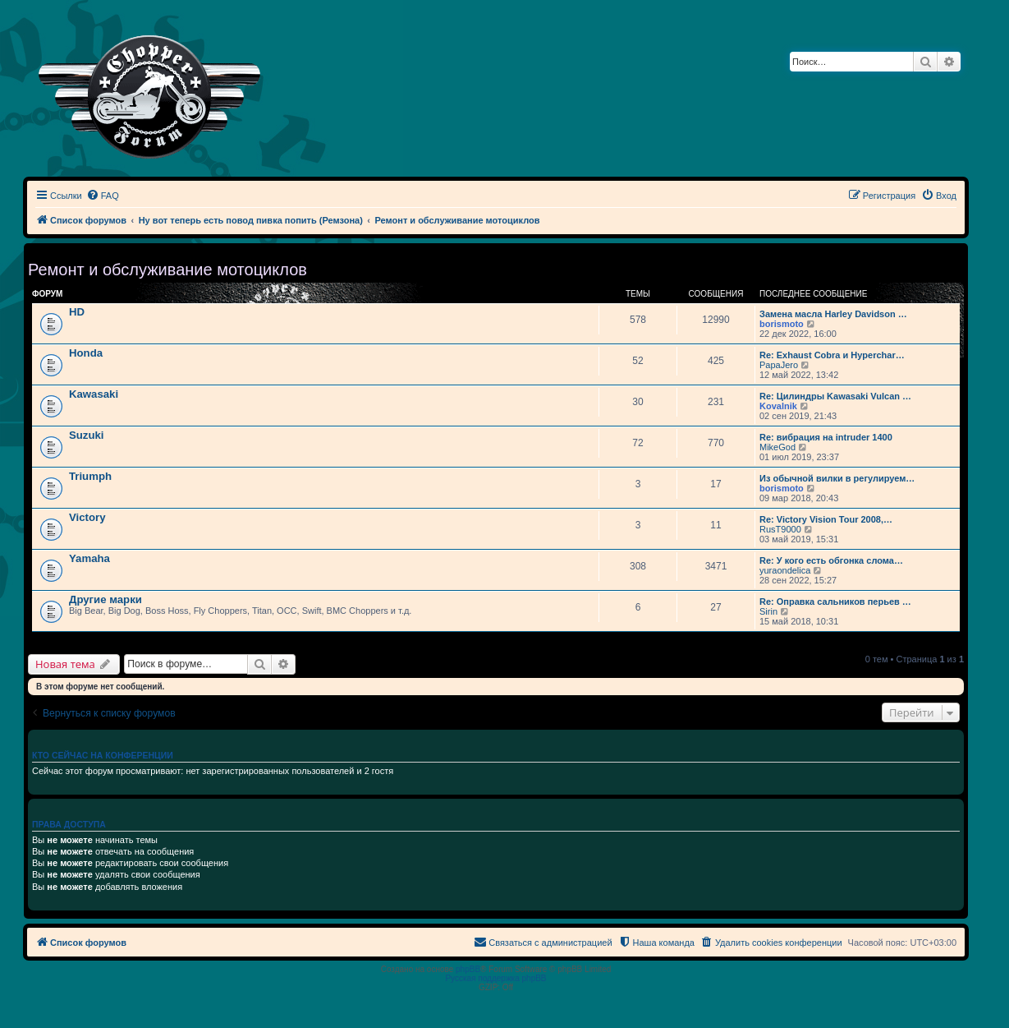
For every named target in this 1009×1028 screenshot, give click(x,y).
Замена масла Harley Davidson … (833, 314)
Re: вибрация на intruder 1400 (825, 437)
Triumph (90, 476)
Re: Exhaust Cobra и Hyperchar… (832, 355)
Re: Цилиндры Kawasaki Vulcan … (835, 396)
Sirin (768, 611)
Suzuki (86, 435)
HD (77, 312)
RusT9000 (780, 529)
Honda (86, 353)
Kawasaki (93, 394)
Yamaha (89, 558)
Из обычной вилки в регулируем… (837, 478)
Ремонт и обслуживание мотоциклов (167, 269)
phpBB (468, 969)
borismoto (781, 324)
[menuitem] (102, 195)
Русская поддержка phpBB (495, 978)
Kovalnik (778, 406)
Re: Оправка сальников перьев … (835, 601)
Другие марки (105, 599)
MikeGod (777, 447)
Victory (87, 517)
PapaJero (778, 365)
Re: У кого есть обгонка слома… (831, 560)
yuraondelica (784, 570)
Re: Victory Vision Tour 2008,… (825, 519)
